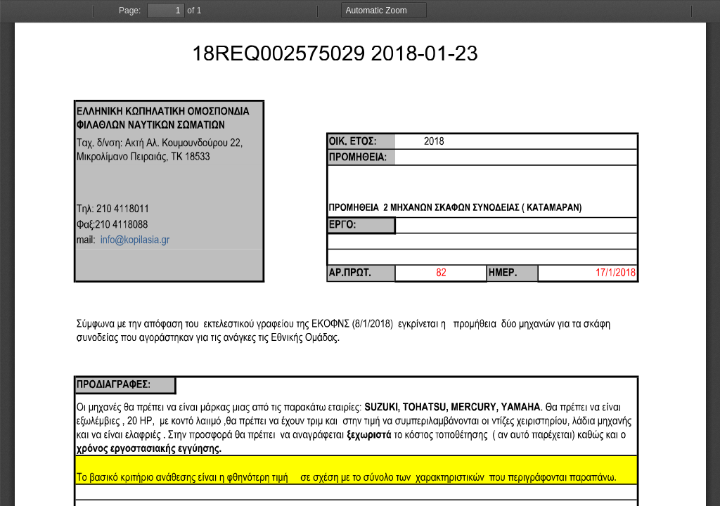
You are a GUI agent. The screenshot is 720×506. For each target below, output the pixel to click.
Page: (130, 10)
